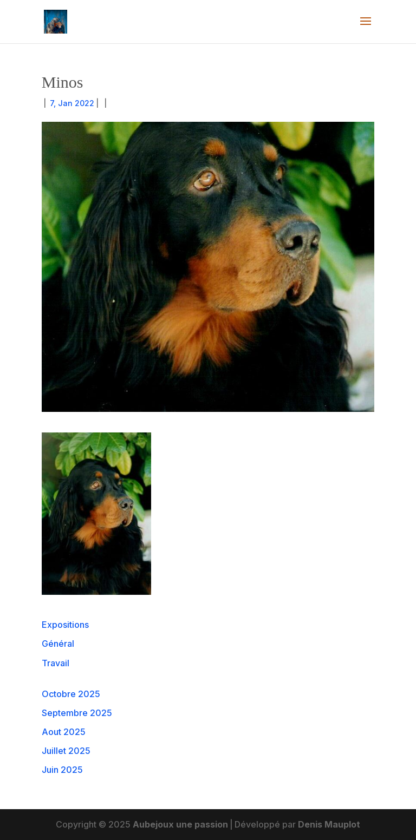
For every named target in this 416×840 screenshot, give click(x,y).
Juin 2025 (62, 769)
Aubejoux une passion (180, 824)
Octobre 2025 (71, 693)
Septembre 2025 (77, 712)
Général (58, 643)
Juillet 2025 (66, 750)
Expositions (65, 624)
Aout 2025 (64, 731)
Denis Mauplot (329, 824)
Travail (55, 663)
